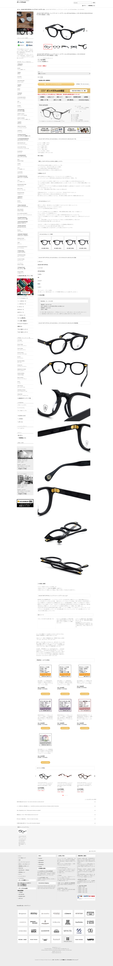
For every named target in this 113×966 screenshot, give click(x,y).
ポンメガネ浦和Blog (22, 884)
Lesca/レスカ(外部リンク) (21, 168)
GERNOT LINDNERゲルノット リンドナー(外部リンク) (23, 119)
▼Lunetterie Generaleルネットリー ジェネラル (22, 177)
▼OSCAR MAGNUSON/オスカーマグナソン (22, 222)
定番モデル (19, 326)
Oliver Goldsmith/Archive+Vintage (20, 210)
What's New (21, 868)
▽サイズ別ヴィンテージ (22, 329)
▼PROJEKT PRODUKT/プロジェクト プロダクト (22, 235)
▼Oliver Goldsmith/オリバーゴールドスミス (22, 206)
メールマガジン (21, 878)
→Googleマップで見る (22, 468)
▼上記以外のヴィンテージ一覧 (24, 398)
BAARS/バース (18, 90)
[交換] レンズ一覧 (44, 99)
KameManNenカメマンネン (19, 152)
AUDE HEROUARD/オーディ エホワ (20, 81)
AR (38, 277)
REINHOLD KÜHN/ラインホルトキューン (21, 239)
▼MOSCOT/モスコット (19, 197)
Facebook (40, 858)
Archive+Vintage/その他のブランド (20, 272)
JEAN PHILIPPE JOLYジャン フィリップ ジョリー (22, 144)
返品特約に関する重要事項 (44, 80)
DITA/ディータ (19, 102)
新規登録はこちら (92, 5)
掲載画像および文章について (24, 866)
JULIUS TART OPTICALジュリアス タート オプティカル (23, 148)
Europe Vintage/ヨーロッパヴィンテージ (21, 345)
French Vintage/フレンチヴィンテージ (21, 349)
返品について (68, 97)
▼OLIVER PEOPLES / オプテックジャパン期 (22, 218)
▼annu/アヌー (19, 73)
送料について (59, 97)
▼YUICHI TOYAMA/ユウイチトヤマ (20, 260)
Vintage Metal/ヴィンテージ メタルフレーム (22, 395)
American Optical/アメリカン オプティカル (22, 353)
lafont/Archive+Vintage (20, 160)
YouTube (40, 866)
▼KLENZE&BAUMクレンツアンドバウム (22, 156)
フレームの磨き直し (21, 318)
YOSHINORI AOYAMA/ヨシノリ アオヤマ (21, 256)
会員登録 (86, 97)
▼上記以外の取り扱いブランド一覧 (24, 275)
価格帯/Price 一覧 (20, 312)
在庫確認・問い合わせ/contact (82, 84)
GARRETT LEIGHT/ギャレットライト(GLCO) (22, 114)
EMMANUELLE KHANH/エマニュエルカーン (21, 370)
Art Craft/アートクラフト (20, 357)
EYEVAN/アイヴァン (19, 106)
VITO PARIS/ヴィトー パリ (20, 341)
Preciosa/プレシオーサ (19, 231)
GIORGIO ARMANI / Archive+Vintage (20, 374)
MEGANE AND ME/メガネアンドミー (20, 193)
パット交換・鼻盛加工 (22, 320)
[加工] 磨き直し (70, 99)
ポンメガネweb (21, 2)
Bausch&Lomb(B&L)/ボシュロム (21, 361)
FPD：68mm (40, 155)
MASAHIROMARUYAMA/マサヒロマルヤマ (21, 185)
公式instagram (41, 860)
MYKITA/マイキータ (19, 202)
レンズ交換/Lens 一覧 (21, 315)
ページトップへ (93, 851)
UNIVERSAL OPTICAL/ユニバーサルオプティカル (22, 391)
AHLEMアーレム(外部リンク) (21, 69)
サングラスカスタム (21, 407)
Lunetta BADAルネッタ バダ (19, 173)
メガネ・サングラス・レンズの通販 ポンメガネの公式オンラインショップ (65, 959)
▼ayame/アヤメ (19, 85)
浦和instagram (41, 862)
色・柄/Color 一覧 (20, 306)
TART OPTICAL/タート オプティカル (21, 386)
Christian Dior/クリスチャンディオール (21, 366)
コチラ (54, 588)
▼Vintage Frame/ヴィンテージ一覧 (21, 268)
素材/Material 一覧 (20, 309)
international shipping (84, 99)
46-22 (39, 283)
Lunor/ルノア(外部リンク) (21, 181)
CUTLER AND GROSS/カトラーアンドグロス (21, 98)
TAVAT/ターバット (19, 243)
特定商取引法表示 (77, 97)
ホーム (20, 855)
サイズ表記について (22, 857)
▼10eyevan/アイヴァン (20, 65)
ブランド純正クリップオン (22, 410)
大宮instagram (41, 864)
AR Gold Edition (41, 271)
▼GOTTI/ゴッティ (19, 123)
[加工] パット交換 (57, 99)
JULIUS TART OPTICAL (43, 264)
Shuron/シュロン (19, 382)
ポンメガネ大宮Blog (22, 885)
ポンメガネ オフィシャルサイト (24, 883)
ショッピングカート (22, 876)
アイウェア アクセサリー (22, 323)
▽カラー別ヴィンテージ (22, 332)
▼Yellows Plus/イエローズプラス (21, 251)
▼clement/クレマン (19, 94)
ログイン (84, 5)
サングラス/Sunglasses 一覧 (22, 298)
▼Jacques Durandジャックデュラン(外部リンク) (23, 135)
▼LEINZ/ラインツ (19, 164)
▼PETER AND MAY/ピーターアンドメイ (21, 226)
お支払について (51, 97)
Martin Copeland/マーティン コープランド (22, 378)
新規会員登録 (20, 890)
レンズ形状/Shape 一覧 (21, 303)
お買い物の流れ (21, 894)
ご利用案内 (42, 97)
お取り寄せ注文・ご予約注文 (24, 870)
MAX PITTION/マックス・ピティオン (21, 189)
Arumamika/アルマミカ (19, 77)
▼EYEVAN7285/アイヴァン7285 (21, 110)
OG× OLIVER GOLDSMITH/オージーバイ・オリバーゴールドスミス (24, 214)
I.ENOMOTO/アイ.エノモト (20, 131)
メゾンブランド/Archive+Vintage (20, 264)
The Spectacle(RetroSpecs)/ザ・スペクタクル (22, 247)
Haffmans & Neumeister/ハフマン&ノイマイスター (22, 127)
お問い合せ (20, 421)
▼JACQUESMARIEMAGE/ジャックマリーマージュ (23, 139)
